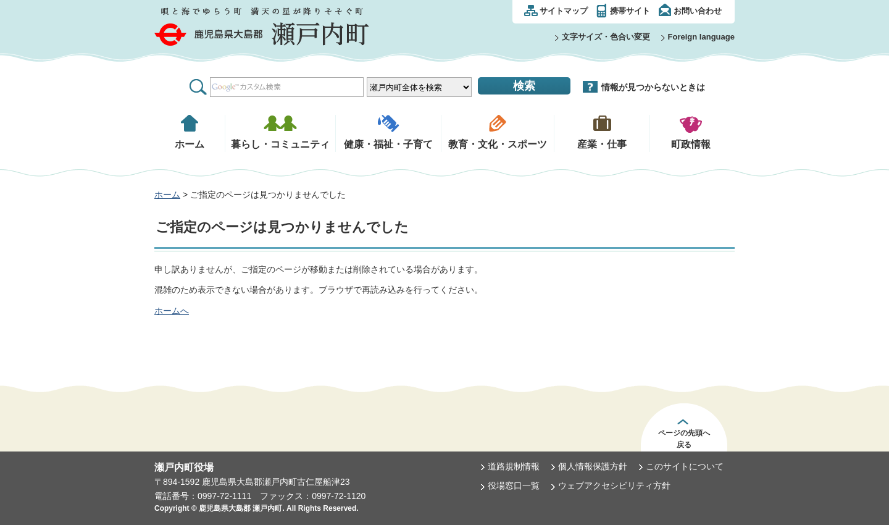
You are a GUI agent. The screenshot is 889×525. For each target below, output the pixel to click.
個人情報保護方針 (592, 466)
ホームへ (171, 311)
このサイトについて (685, 466)
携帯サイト (630, 10)
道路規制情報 (514, 466)
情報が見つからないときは (653, 87)
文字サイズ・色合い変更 (606, 36)
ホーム (167, 195)
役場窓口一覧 (514, 485)
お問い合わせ (698, 10)
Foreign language (701, 36)
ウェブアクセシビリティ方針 (614, 485)
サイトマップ (564, 10)
